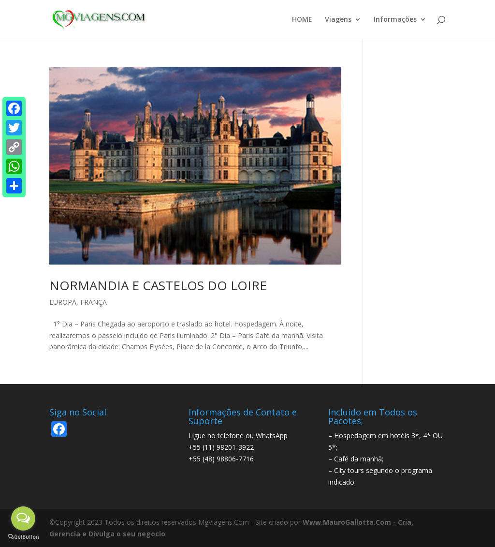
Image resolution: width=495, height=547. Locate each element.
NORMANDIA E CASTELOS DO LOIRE (158, 285)
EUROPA (62, 302)
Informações (395, 20)
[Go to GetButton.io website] (23, 537)
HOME (302, 20)
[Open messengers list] (23, 518)
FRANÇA (93, 302)
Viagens (338, 20)
